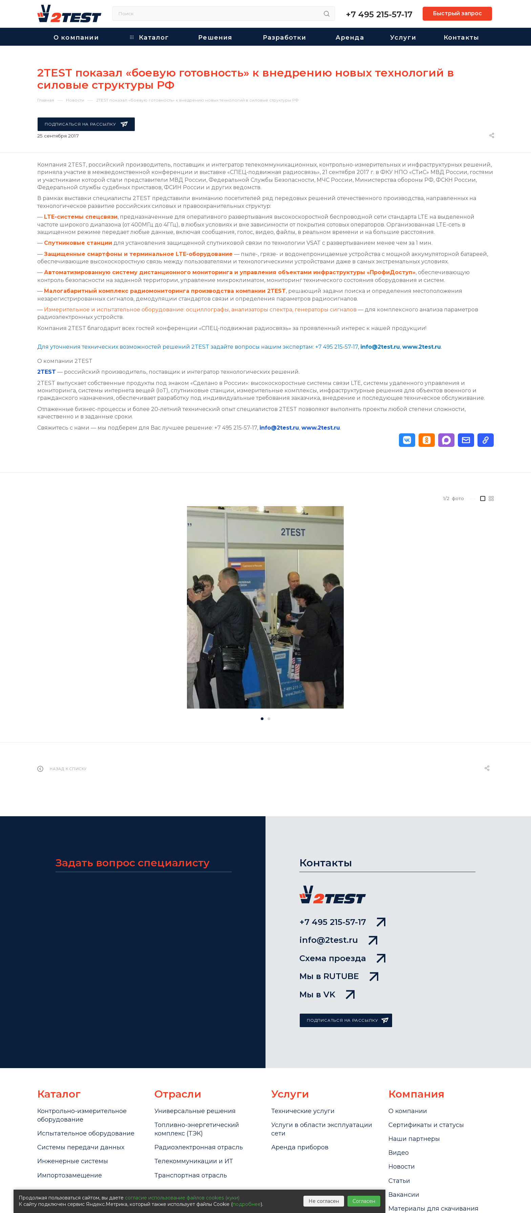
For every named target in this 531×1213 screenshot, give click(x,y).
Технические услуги (303, 1111)
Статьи (399, 1181)
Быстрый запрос (457, 13)
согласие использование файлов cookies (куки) (182, 1198)
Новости (401, 1166)
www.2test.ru (320, 428)
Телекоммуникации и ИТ (193, 1161)
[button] (407, 440)
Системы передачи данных (80, 1147)
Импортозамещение (69, 1175)
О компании (407, 1111)
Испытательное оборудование (85, 1133)
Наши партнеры (414, 1139)
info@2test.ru (279, 428)
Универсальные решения (195, 1111)
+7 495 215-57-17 (379, 14)
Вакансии (403, 1194)
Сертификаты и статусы (426, 1125)
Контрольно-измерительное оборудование (82, 1115)
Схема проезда (342, 958)
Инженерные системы (72, 1161)
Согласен (364, 1201)
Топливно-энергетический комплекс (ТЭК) (196, 1129)
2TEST (46, 372)
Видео (398, 1152)
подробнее (247, 1204)
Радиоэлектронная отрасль (198, 1147)
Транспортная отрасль (190, 1175)
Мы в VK (327, 994)
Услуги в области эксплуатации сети (321, 1129)
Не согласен (324, 1201)
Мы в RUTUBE (338, 976)
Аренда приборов (299, 1147)
